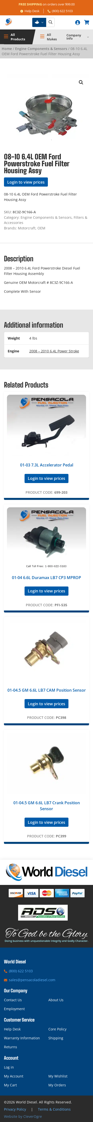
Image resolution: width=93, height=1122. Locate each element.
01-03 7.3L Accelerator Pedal (46, 465)
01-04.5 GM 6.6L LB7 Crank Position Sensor (46, 805)
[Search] (50, 22)
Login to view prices (26, 182)
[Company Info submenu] (88, 37)
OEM (41, 228)
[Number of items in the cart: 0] (86, 22)
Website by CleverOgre (23, 1116)
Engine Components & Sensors (41, 48)
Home (7, 48)
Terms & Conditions (54, 1109)
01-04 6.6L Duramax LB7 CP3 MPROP (46, 577)
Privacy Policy (15, 1109)
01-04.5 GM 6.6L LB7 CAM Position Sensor (46, 690)
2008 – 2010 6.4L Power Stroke (54, 351)
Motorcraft (26, 228)
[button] (81, 82)
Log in (9, 1067)
